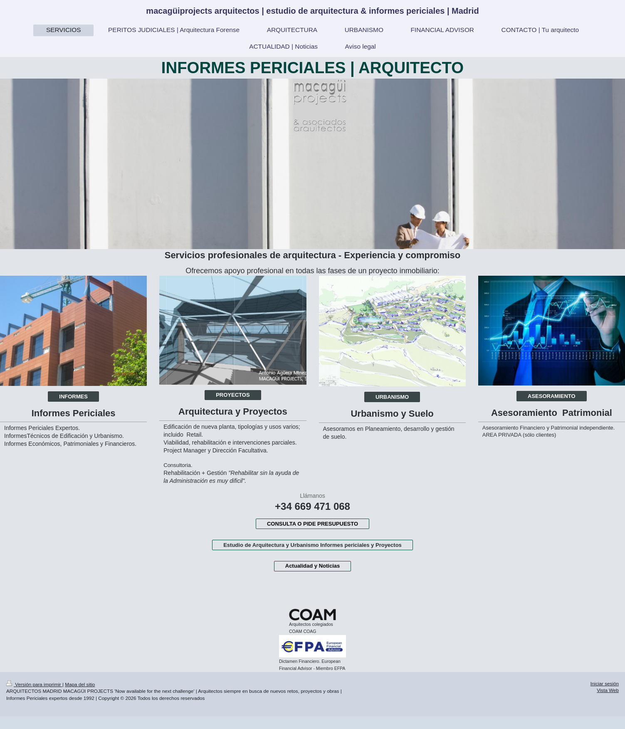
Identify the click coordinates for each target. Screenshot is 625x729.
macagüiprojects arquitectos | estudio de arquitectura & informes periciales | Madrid (312, 10)
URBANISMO (392, 397)
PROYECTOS (233, 395)
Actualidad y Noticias (312, 566)
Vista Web (608, 690)
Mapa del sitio (80, 684)
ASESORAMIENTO (552, 396)
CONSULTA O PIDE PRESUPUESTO (312, 524)
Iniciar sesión (604, 683)
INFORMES (73, 396)
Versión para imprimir (34, 684)
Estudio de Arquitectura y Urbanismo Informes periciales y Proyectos (312, 545)
